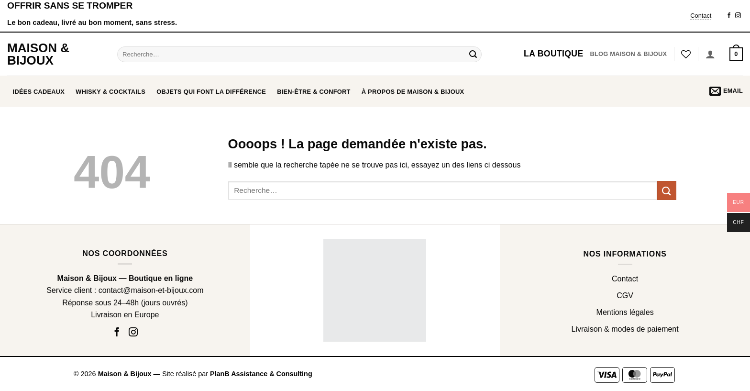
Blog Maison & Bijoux (628, 53)
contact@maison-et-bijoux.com (151, 290)
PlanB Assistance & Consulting (261, 374)
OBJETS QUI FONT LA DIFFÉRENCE (211, 91)
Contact (700, 15)
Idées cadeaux (39, 91)
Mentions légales (625, 312)
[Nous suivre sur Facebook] (729, 15)
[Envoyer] (473, 54)
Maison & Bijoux (38, 54)
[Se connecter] (710, 54)
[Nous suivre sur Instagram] (738, 15)
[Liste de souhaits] (686, 54)
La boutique (553, 53)
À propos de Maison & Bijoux (413, 91)
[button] (736, 54)
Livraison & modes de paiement (625, 329)
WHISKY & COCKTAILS (110, 91)
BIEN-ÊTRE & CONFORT (313, 91)
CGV (625, 295)
